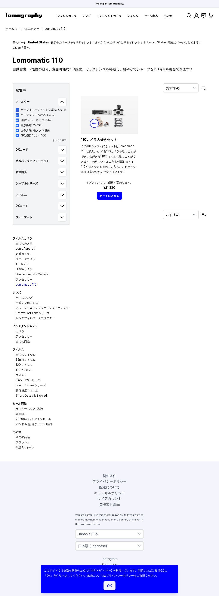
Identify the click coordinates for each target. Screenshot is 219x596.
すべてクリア (59, 140)
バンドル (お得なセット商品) (34, 424)
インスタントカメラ (108, 16)
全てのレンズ (24, 297)
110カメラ (22, 264)
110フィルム (23, 370)
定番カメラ (23, 253)
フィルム (132, 16)
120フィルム (24, 364)
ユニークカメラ (25, 259)
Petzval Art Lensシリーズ (33, 313)
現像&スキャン (25, 447)
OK (109, 586)
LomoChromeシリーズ (31, 385)
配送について (109, 487)
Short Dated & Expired (31, 395)
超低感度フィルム (27, 390)
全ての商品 (23, 341)
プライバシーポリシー (109, 481)
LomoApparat (25, 248)
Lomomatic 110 (26, 284)
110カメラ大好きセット (99, 139)
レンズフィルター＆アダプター (35, 318)
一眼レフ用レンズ (27, 302)
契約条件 (109, 476)
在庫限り (21, 413)
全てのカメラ (24, 243)
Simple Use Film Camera (32, 274)
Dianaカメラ (24, 269)
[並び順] (181, 87)
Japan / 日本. (21, 47)
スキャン (21, 375)
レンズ (86, 16)
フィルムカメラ (67, 16)
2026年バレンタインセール (33, 419)
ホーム (10, 28)
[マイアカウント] (196, 15)
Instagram (109, 559)
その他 (168, 16)
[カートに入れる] (109, 196)
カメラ (20, 331)
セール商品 (151, 16)
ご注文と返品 (109, 504)
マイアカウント (109, 498)
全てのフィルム (25, 354)
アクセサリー (24, 279)
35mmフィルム (25, 359)
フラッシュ (23, 442)
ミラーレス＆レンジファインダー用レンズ (42, 308)
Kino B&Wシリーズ (28, 380)
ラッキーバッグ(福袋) (29, 408)
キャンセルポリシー (109, 493)
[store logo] (24, 15)
